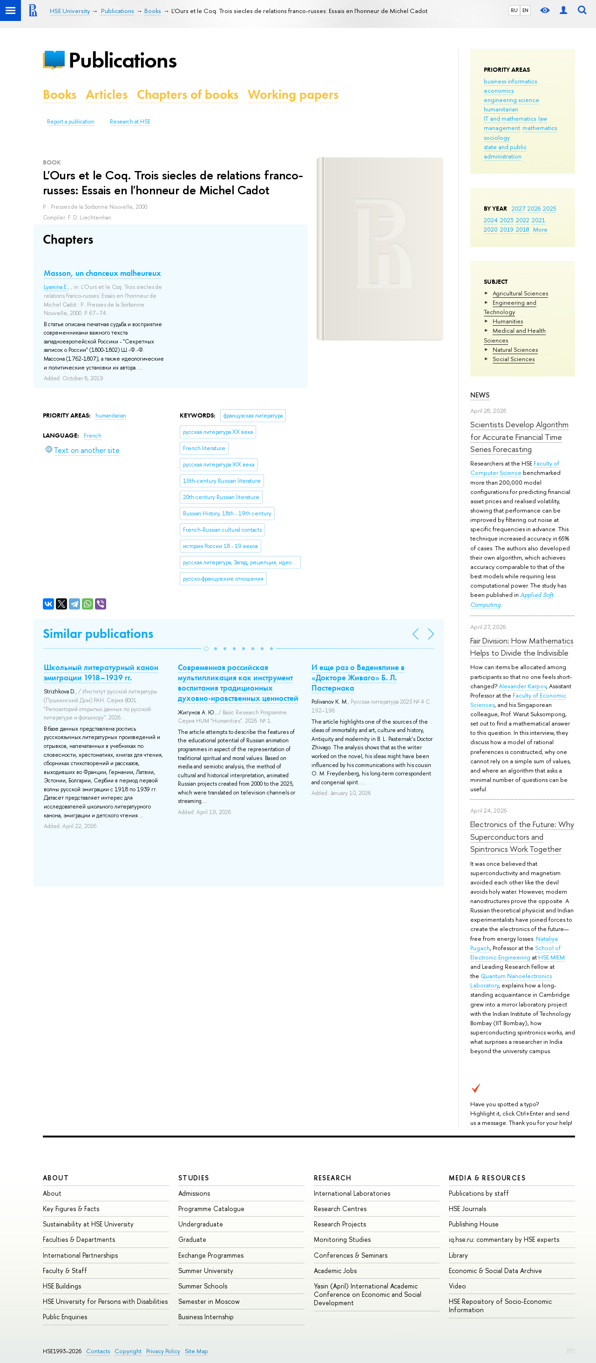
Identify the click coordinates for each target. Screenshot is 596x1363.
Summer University (205, 1270)
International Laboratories (352, 1193)
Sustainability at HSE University (88, 1223)
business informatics (510, 81)
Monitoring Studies (342, 1239)
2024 (491, 220)
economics (499, 90)
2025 (549, 208)
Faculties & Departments (79, 1239)
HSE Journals (467, 1208)
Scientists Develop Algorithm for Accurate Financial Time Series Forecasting (519, 436)
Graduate (192, 1239)
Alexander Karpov (522, 686)
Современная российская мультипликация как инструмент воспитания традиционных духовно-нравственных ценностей (238, 682)
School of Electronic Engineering (515, 952)
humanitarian (501, 109)
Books (59, 94)
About (56, 1177)
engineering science (511, 100)
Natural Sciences (515, 349)
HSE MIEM (551, 957)
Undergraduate (200, 1223)
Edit (571, 1349)
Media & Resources (487, 1177)
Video (457, 1285)
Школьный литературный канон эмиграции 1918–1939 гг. (101, 672)
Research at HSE (130, 121)
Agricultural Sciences (520, 293)
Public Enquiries (65, 1316)
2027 (518, 208)
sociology (497, 137)
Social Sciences (514, 359)
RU (514, 10)
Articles (107, 94)
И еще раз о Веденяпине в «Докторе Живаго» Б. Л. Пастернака (358, 677)
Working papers (293, 94)
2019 (507, 229)
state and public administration (505, 151)
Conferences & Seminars (350, 1255)
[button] (206, 648)
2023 (507, 220)
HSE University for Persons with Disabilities (105, 1301)
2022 (522, 220)
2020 (491, 229)
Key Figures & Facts (71, 1208)
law (542, 118)
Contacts (98, 1351)
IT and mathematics (510, 118)
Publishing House (474, 1223)
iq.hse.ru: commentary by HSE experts (504, 1239)
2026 (534, 208)
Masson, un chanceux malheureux (102, 273)
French (93, 435)
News (480, 395)
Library (458, 1255)
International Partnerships (80, 1255)
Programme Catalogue (211, 1208)
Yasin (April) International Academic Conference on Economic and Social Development (367, 1294)
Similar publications (98, 633)
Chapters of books (187, 94)
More (540, 229)
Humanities (508, 321)
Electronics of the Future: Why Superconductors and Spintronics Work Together (522, 836)
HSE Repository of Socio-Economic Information (500, 1305)
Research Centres (340, 1208)
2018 (522, 229)
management (502, 127)
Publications (122, 60)
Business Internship (206, 1316)
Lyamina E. (56, 287)
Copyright (128, 1351)
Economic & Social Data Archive (495, 1270)
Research (333, 1177)
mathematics (539, 127)
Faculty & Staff (65, 1270)
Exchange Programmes (211, 1255)
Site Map (196, 1351)
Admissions (194, 1193)
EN (525, 10)
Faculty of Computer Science (514, 468)
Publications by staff (479, 1193)
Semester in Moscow (209, 1301)
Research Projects (340, 1223)
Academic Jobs (335, 1270)
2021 (538, 220)
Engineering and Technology (510, 307)
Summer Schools (202, 1285)
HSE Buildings (62, 1285)
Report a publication (71, 121)
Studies (194, 1177)
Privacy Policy (163, 1351)
